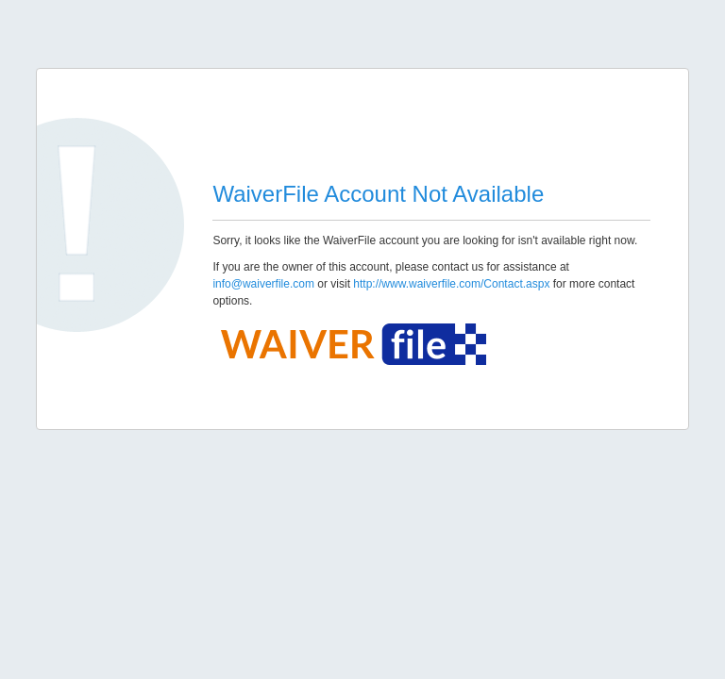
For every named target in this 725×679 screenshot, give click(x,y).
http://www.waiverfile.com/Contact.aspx (451, 283)
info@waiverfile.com (263, 283)
